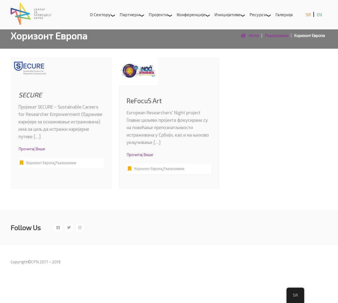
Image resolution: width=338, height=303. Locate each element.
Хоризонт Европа (40, 163)
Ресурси (258, 14)
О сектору (100, 14)
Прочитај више (31, 148)
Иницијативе (227, 14)
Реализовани (65, 163)
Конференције (191, 14)
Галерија (284, 14)
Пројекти (158, 14)
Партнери (130, 14)
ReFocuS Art (144, 101)
